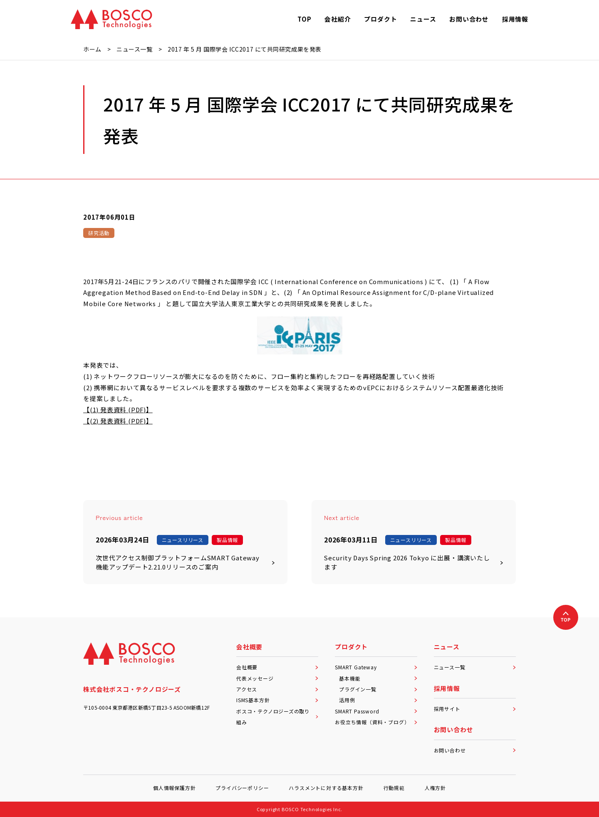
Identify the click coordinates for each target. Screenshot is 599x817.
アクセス (277, 689)
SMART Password (376, 711)
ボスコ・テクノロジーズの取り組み (277, 716)
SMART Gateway (376, 667)
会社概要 (277, 667)
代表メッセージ (277, 678)
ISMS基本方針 (277, 699)
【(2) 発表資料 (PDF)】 (118, 420)
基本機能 (378, 678)
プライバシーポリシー (242, 787)
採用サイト (475, 708)
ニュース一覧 (475, 667)
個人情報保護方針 (174, 787)
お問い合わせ (475, 750)
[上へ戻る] (565, 617)
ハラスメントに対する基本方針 (326, 787)
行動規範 (394, 787)
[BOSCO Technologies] (111, 19)
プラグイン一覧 (378, 689)
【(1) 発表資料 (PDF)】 (118, 409)
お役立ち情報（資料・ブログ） (376, 721)
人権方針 (435, 787)
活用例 (378, 699)
